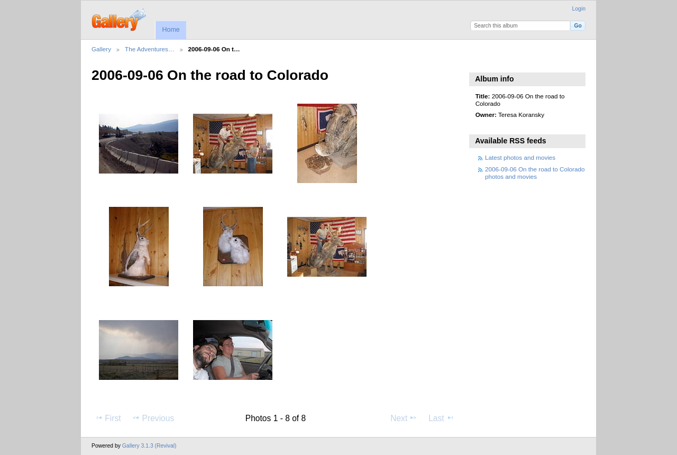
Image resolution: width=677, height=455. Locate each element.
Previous (153, 418)
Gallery (101, 49)
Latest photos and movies (520, 157)
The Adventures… (150, 49)
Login (578, 9)
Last (441, 418)
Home (170, 29)
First (108, 418)
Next (403, 418)
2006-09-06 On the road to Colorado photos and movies (534, 173)
